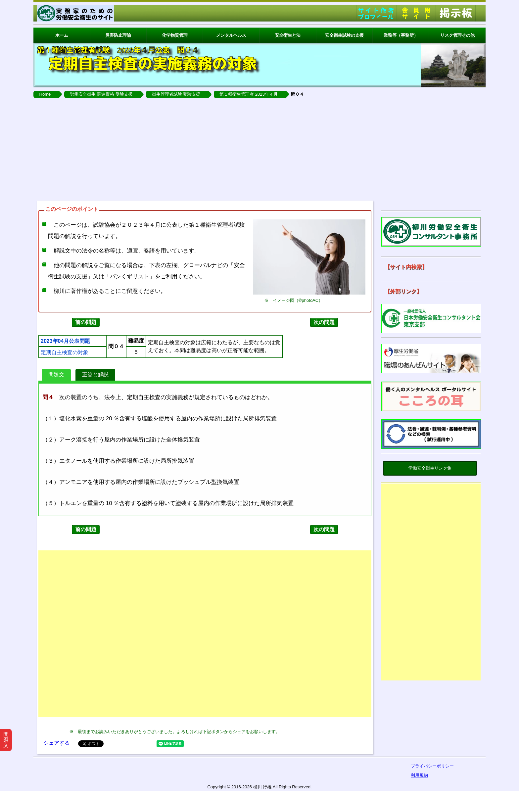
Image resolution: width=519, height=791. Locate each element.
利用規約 (419, 775)
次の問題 (324, 322)
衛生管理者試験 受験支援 (176, 94)
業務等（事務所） (401, 35)
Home (45, 94)
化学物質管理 (175, 35)
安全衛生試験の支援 (344, 35)
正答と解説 (95, 374)
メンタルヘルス (231, 35)
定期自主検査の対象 (64, 352)
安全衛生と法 (288, 35)
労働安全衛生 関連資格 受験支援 (101, 94)
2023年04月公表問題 (65, 341)
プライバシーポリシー (432, 766)
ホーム (61, 35)
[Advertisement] (259, 147)
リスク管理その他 (457, 35)
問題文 (56, 374)
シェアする (56, 743)
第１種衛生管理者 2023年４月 (248, 94)
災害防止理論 (118, 35)
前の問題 (85, 322)
